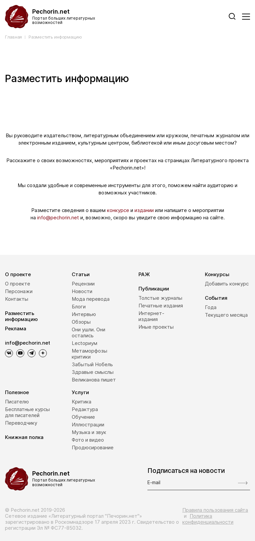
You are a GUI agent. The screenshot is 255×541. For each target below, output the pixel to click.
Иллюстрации (88, 424)
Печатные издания (160, 305)
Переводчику (21, 423)
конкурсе (118, 210)
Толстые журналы (160, 298)
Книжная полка (24, 437)
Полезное (17, 392)
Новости (82, 291)
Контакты (16, 299)
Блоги (79, 306)
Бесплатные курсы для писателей (27, 412)
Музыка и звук (89, 432)
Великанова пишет (94, 380)
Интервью (84, 314)
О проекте (18, 274)
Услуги (80, 392)
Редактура (85, 409)
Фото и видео (88, 440)
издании (144, 210)
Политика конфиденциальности (207, 519)
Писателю (17, 401)
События (216, 298)
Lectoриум (84, 343)
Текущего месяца (226, 315)
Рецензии (83, 283)
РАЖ (144, 274)
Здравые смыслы (93, 372)
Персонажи (19, 291)
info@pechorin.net (58, 217)
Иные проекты (156, 327)
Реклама (15, 328)
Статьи (81, 274)
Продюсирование (93, 447)
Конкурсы (217, 274)
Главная (13, 37)
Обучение (83, 417)
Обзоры (81, 322)
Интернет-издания (151, 316)
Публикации (153, 288)
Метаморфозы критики (89, 354)
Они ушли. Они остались (88, 332)
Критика (81, 401)
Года (210, 307)
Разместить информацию (55, 37)
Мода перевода (91, 299)
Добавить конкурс (227, 283)
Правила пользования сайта (215, 510)
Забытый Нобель (92, 364)
